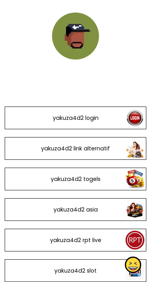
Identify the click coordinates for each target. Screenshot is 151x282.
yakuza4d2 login (76, 118)
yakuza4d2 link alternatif (75, 148)
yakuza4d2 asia (76, 209)
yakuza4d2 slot (75, 271)
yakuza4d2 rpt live (75, 240)
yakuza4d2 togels (76, 179)
